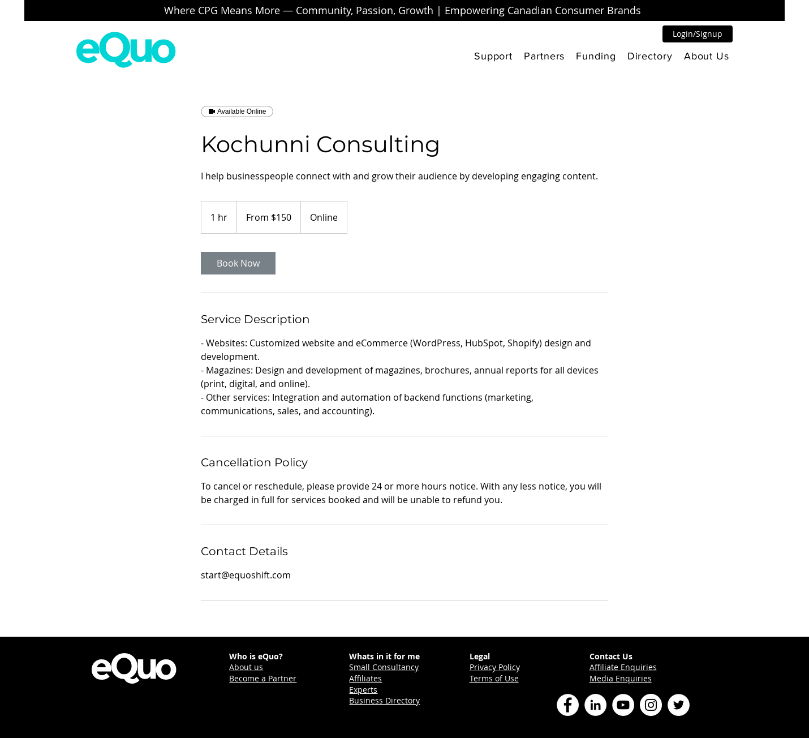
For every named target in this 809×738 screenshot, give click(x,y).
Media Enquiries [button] (620, 678)
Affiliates (365, 678)
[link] (238, 263)
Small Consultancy (384, 667)
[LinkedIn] (595, 705)
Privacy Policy (495, 667)
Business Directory (384, 700)
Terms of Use (494, 678)
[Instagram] (651, 705)
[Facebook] (568, 705)
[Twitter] (679, 705)
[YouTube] (623, 705)
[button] (493, 56)
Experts (363, 689)
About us (246, 667)
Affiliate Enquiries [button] (623, 667)
